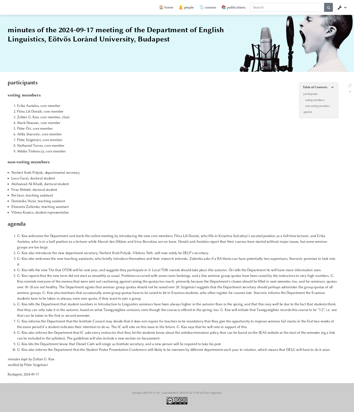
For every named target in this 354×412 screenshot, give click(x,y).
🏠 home (166, 7)
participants (310, 94)
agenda (307, 112)
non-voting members (317, 106)
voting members (314, 100)
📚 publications (233, 7)
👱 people (186, 7)
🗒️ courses (207, 7)
